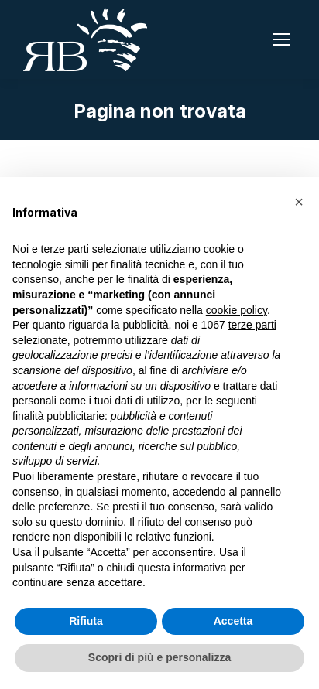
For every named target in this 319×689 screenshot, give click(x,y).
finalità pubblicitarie (58, 416)
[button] (298, 201)
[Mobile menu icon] (282, 39)
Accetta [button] (233, 621)
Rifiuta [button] (86, 621)
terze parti (252, 325)
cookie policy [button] (236, 310)
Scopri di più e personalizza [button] (159, 657)
